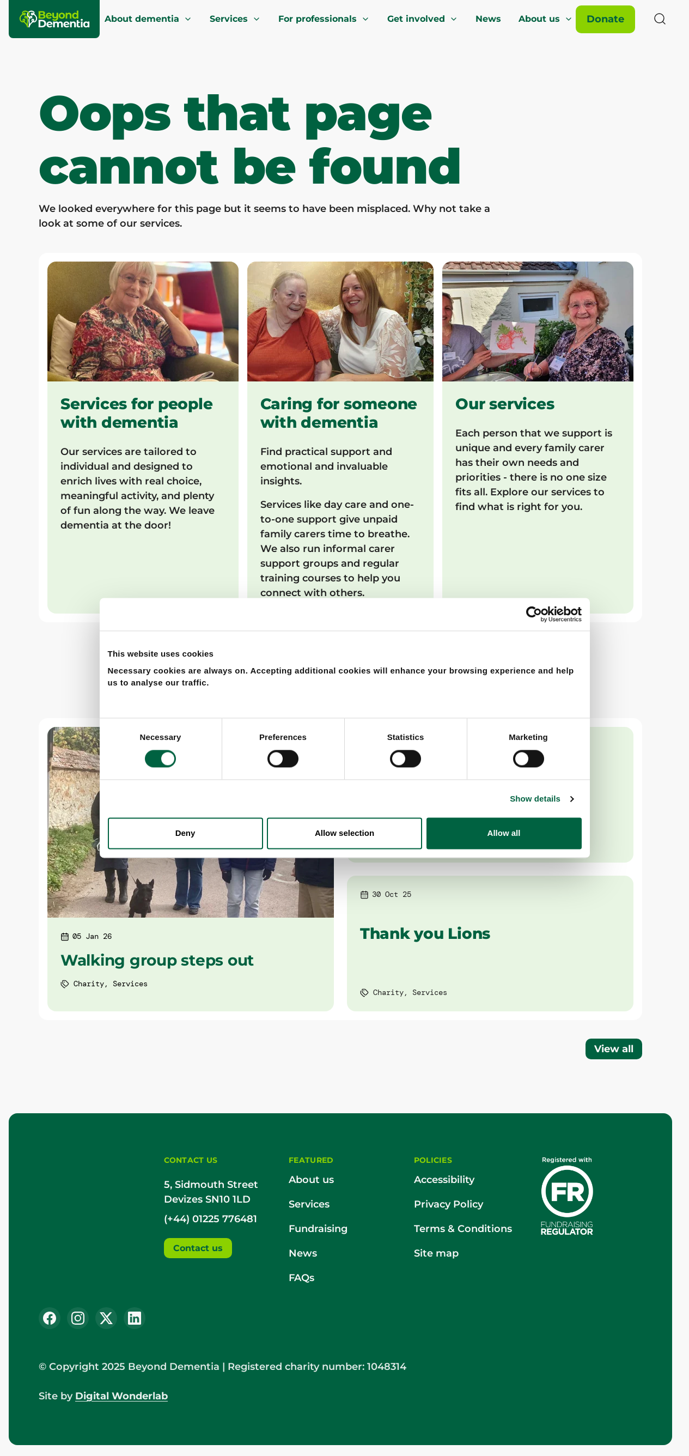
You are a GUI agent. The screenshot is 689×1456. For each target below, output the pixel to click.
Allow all (508, 876)
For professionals (324, 19)
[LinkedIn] (134, 1318)
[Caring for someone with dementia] (340, 438)
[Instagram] (78, 1318)
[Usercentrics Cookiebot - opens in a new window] (540, 658)
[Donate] (605, 19)
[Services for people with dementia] (143, 438)
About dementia (148, 19)
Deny (181, 876)
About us (546, 19)
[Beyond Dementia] (55, 19)
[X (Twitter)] (106, 1318)
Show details (541, 841)
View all (613, 1049)
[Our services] (537, 438)
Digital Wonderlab (121, 1396)
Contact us (198, 1248)
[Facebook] (49, 1318)
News (488, 19)
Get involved (422, 19)
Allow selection (344, 876)
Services (235, 19)
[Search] (660, 19)
